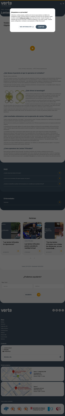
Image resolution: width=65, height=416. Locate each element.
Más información (27, 27)
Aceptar (41, 27)
